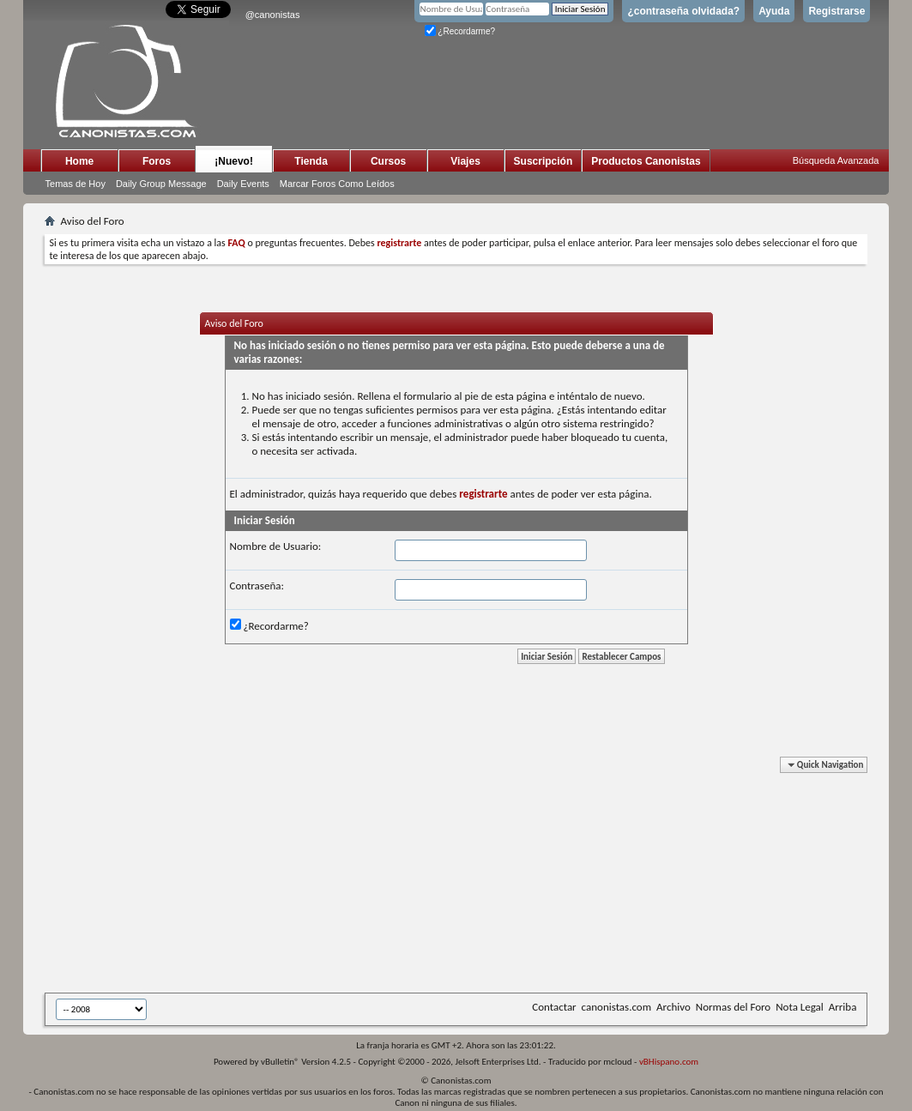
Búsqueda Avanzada (836, 160)
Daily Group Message (161, 183)
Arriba (843, 1006)
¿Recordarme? (460, 31)
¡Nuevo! (233, 161)
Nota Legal (800, 1006)
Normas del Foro (733, 1006)
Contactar (554, 1006)
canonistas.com (616, 1006)
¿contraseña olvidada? (683, 11)
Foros (156, 161)
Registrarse (836, 11)
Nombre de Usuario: (276, 546)
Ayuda (773, 11)
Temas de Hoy (75, 183)
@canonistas (272, 14)
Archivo (673, 1006)
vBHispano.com (668, 1061)
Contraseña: (257, 585)
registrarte (483, 493)
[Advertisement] (465, 877)
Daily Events (243, 183)
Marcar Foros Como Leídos (337, 183)
